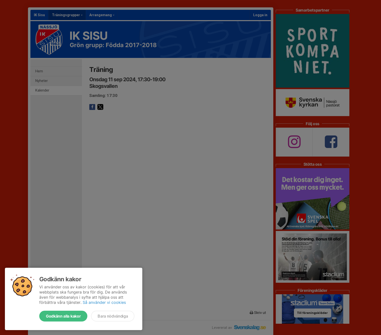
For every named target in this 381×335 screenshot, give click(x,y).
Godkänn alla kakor (63, 316)
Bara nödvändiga (113, 316)
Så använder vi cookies (104, 302)
